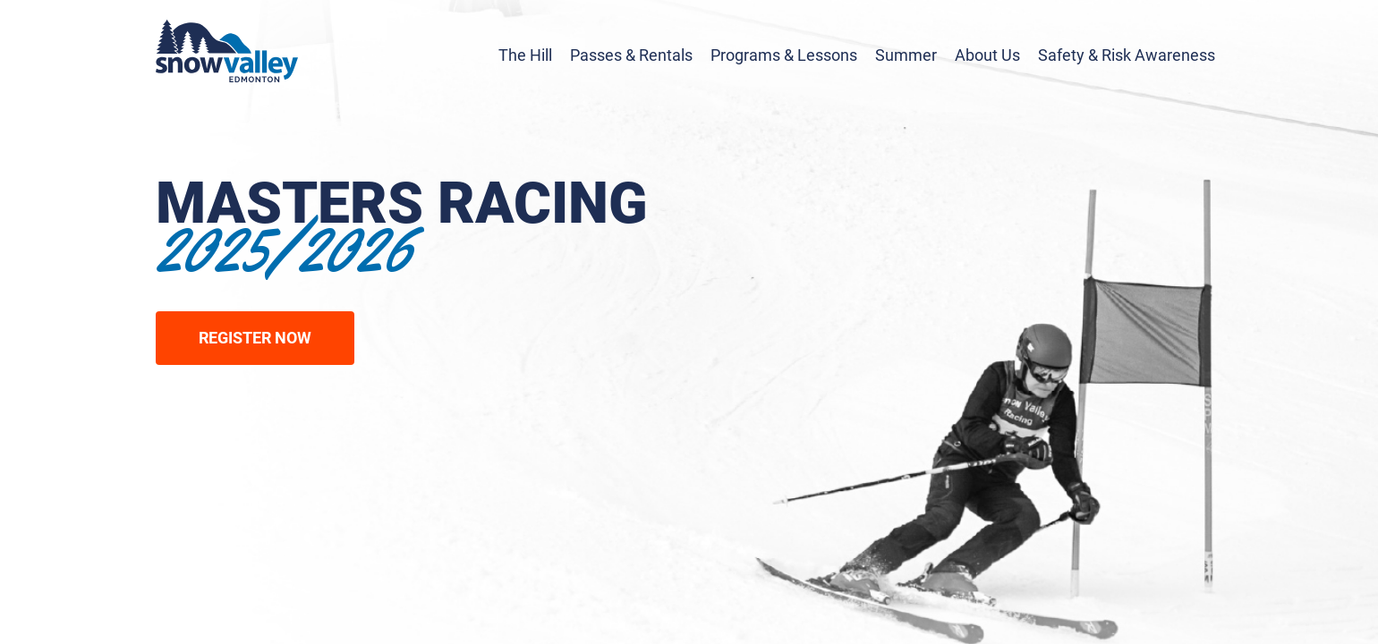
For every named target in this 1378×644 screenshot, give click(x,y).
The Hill (525, 55)
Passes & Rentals (631, 55)
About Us (987, 55)
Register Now (255, 337)
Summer (906, 55)
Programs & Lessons (783, 55)
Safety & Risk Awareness (1126, 55)
